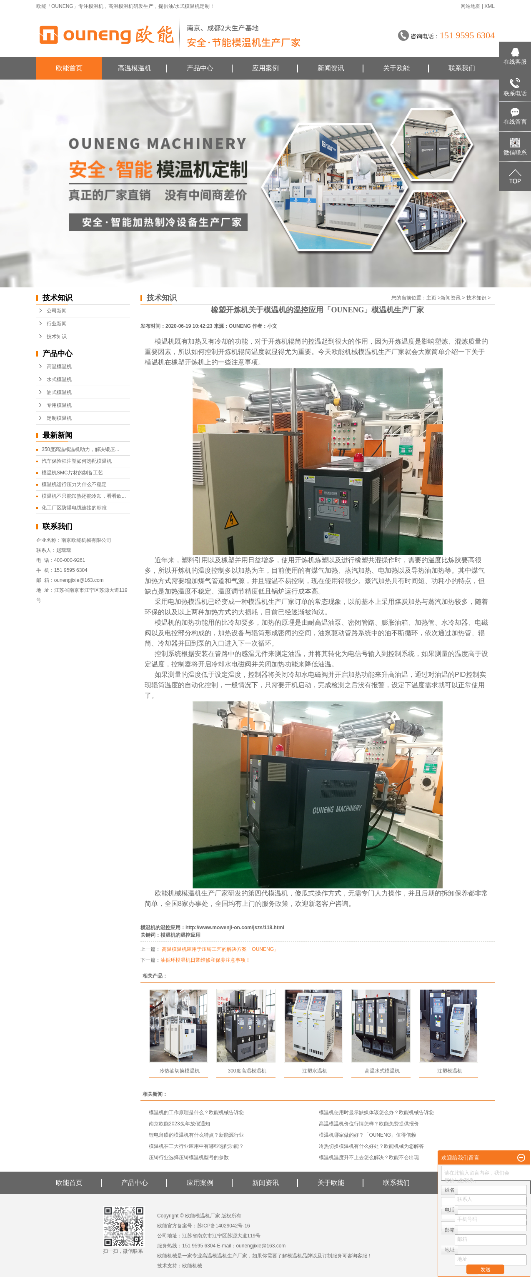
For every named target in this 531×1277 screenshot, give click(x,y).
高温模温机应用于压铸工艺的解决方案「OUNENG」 (219, 949)
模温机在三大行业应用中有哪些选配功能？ (196, 1146)
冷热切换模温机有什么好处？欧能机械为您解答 (371, 1146)
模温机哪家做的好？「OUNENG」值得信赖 (367, 1135)
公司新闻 (57, 311)
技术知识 (57, 336)
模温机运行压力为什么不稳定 (74, 484)
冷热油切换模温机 (180, 1071)
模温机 (95, 6)
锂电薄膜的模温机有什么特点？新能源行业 (196, 1135)
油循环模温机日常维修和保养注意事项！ (205, 960)
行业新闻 (57, 324)
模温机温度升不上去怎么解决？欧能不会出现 (369, 1157)
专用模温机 (59, 405)
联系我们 (461, 68)
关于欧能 (396, 68)
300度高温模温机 (247, 1071)
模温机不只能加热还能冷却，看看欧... (84, 496)
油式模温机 (59, 392)
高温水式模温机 (382, 1071)
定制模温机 (59, 418)
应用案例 (265, 68)
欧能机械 (192, 1266)
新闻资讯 (331, 68)
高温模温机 (120, 6)
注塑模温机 (449, 1071)
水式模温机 (59, 379)
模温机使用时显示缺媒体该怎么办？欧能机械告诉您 (376, 1112)
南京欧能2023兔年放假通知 (179, 1124)
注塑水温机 (314, 1071)
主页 (431, 298)
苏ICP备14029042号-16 (223, 1226)
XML (489, 6)
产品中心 (200, 68)
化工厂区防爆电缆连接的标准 (74, 508)
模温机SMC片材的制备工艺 (72, 473)
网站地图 (471, 6)
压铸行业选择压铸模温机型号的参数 (189, 1157)
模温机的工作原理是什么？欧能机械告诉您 (196, 1112)
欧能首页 (69, 68)
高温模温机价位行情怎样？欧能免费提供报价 (369, 1124)
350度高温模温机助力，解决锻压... (80, 449)
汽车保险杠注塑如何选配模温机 (77, 461)
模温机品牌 (299, 1256)
